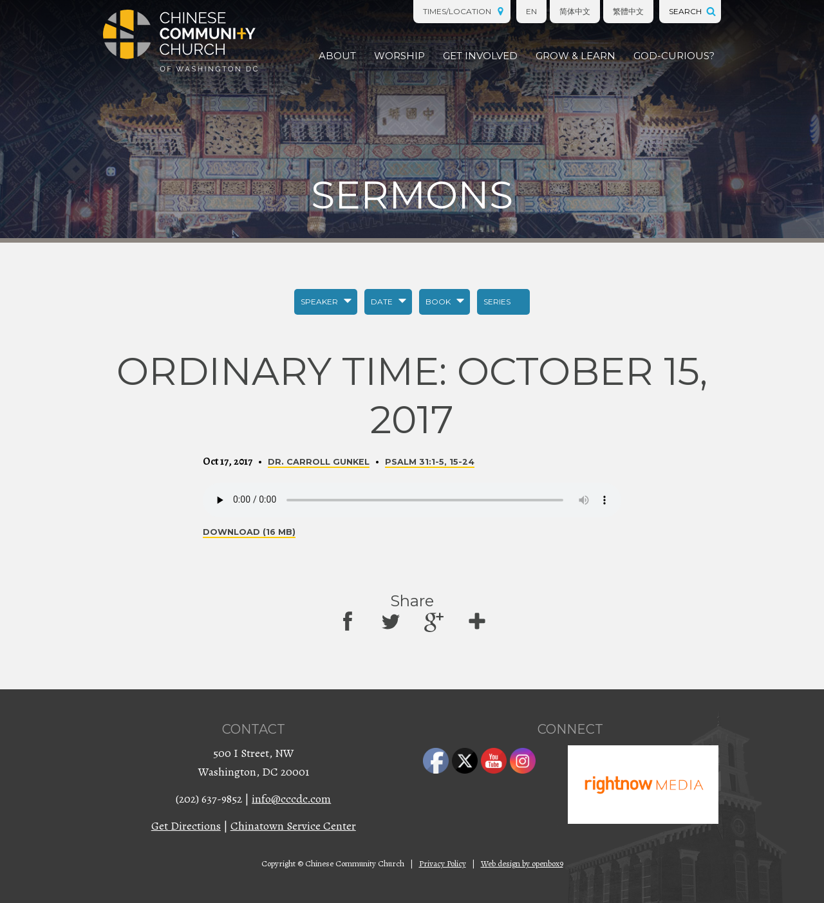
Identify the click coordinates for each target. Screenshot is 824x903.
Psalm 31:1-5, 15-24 (429, 462)
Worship (399, 56)
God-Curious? (674, 56)
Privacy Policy (442, 863)
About (337, 56)
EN (531, 11)
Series (496, 301)
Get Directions (186, 825)
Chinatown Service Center (293, 825)
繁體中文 (628, 11)
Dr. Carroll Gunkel (319, 462)
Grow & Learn (575, 56)
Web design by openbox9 (522, 863)
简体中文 (574, 11)
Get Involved (480, 56)
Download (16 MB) (249, 532)
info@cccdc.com (291, 798)
